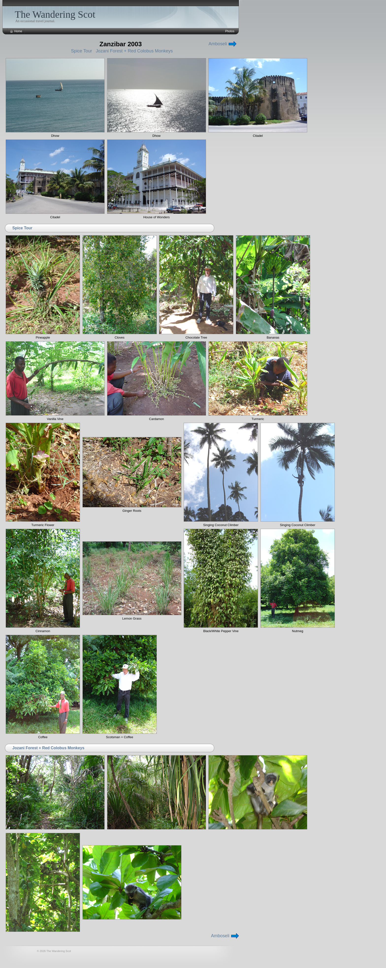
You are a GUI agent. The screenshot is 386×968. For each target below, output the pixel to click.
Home (18, 31)
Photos (229, 31)
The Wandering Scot (55, 14)
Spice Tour (81, 50)
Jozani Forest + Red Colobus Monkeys (134, 50)
